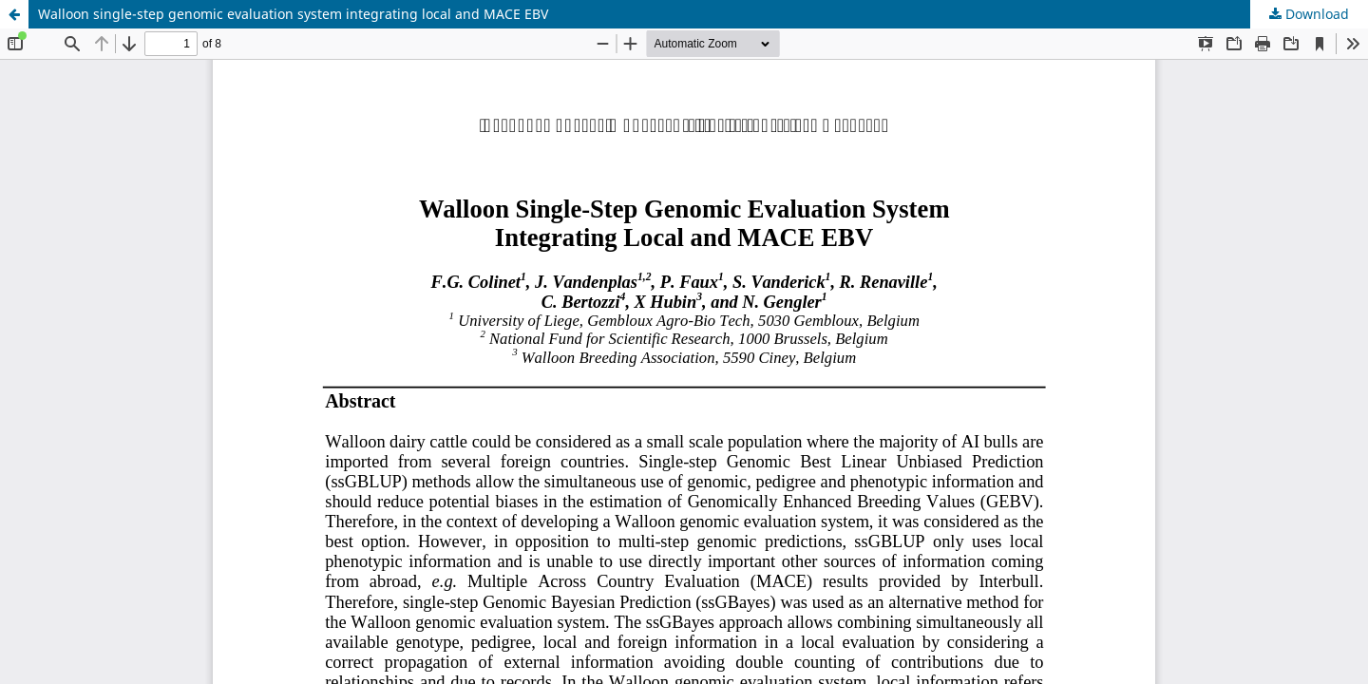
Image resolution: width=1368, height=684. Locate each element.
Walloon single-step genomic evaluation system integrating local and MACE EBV (293, 14)
